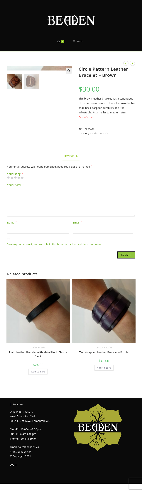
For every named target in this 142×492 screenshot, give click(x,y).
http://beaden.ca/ (20, 451)
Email (77, 222)
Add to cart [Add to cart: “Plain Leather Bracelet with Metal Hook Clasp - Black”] (38, 371)
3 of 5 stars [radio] (15, 177)
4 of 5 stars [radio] (18, 177)
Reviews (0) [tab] (70, 156)
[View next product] (132, 63)
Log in (13, 464)
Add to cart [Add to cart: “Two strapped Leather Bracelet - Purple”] (104, 367)
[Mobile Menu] (79, 41)
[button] (69, 71)
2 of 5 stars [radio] (12, 177)
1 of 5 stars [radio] (8, 177)
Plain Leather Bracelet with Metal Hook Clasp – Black (38, 354)
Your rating (15, 174)
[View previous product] (126, 63)
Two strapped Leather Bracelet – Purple (104, 352)
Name (11, 222)
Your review (15, 185)
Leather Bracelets (100, 133)
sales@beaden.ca (28, 447)
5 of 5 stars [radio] (22, 177)
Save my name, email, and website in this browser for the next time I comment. (54, 244)
